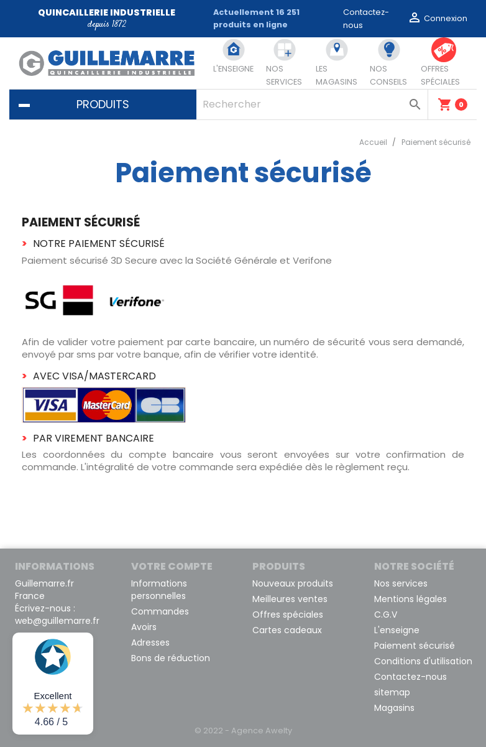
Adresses (150, 642)
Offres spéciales (287, 614)
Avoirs (144, 627)
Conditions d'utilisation (423, 661)
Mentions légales (410, 599)
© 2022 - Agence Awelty (243, 730)
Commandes (160, 611)
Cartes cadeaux (287, 630)
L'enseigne (397, 630)
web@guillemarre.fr (57, 621)
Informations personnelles (159, 589)
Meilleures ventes (290, 599)
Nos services (401, 583)
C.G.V (385, 614)
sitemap (392, 692)
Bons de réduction (170, 658)
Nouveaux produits (292, 583)
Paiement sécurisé (414, 645)
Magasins (394, 708)
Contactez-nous (410, 676)
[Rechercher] (312, 104)
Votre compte (172, 566)
